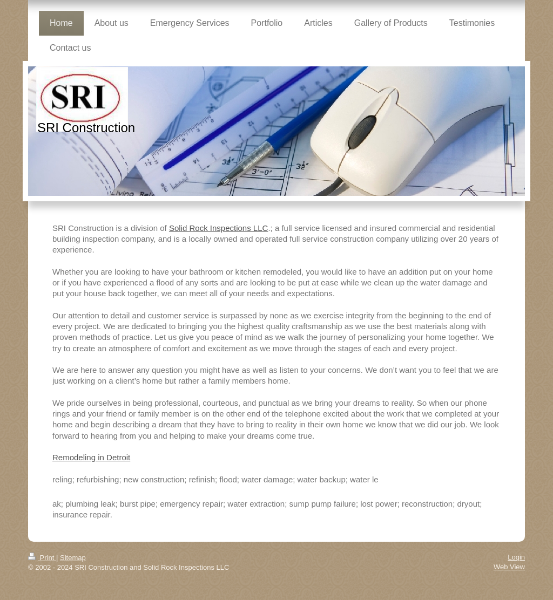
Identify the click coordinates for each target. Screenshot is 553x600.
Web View (509, 567)
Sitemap (73, 558)
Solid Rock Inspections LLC (218, 228)
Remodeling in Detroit (91, 457)
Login (516, 557)
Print (42, 558)
